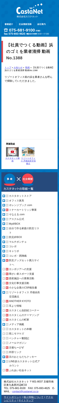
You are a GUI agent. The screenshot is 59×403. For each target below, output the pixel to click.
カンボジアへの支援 (20, 269)
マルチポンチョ (18, 241)
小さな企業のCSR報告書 (23, 287)
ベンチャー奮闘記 (19, 338)
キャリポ (14, 251)
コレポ (13, 246)
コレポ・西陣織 (18, 255)
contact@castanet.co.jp (25, 391)
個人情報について (33, 397)
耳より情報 (15, 305)
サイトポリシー (12, 397)
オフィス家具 (16, 200)
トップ (8, 67)
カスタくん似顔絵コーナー (24, 310)
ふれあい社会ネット (20, 370)
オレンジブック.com (20, 205)
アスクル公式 (16, 219)
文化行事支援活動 (19, 283)
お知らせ (18, 67)
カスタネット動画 (12, 154)
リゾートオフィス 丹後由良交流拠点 (28, 156)
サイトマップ (26, 400)
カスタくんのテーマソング (24, 315)
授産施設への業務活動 (21, 278)
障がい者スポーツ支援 (21, 273)
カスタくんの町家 (19, 319)
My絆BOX (14, 223)
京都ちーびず (16, 347)
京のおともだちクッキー (23, 356)
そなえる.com (17, 214)
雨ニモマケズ (16, 333)
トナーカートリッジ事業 (23, 209)
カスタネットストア (20, 196)
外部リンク (15, 352)
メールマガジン (18, 343)
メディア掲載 (16, 324)
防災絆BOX (15, 237)
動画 (27, 67)
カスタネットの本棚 (20, 329)
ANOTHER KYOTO (20, 301)
